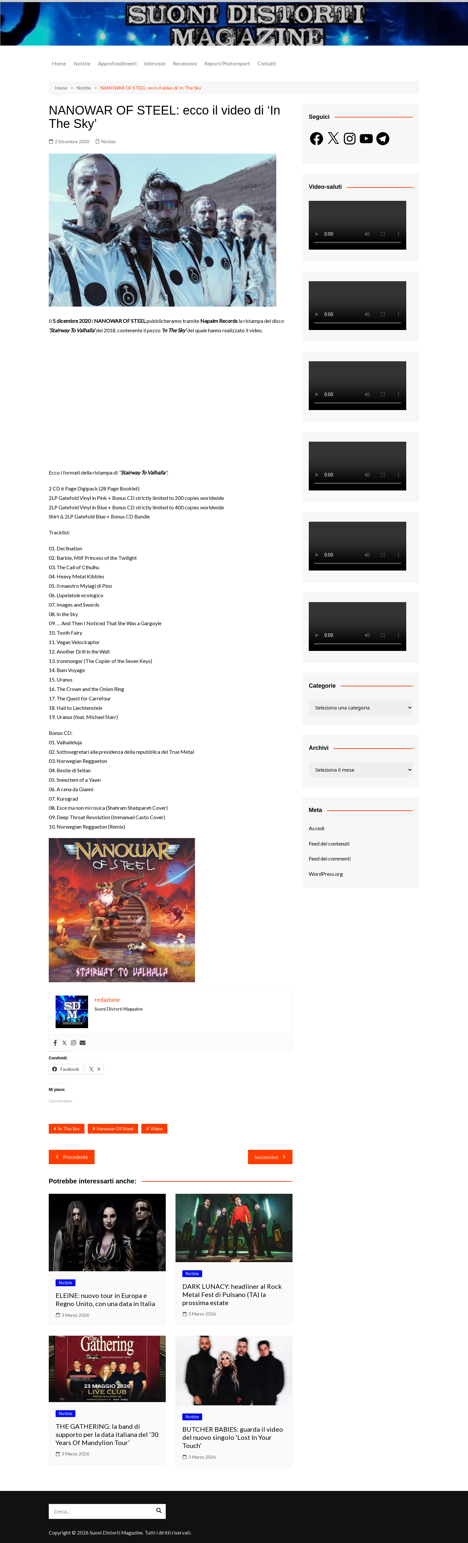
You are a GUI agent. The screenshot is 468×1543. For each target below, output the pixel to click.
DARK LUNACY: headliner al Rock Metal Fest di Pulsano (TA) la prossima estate (232, 1294)
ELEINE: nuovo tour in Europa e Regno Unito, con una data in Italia (105, 1299)
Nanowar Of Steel (115, 1128)
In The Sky (69, 1128)
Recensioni (185, 63)
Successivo (270, 1157)
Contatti (266, 63)
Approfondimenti (117, 63)
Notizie (81, 63)
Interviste (154, 63)
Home (59, 63)
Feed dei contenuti (329, 843)
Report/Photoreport (227, 63)
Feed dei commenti (330, 858)
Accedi (316, 828)
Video (156, 1128)
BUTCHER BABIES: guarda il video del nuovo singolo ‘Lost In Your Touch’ (232, 1437)
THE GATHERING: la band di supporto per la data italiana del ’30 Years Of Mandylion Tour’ (107, 1434)
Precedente (71, 1157)
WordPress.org (326, 874)
